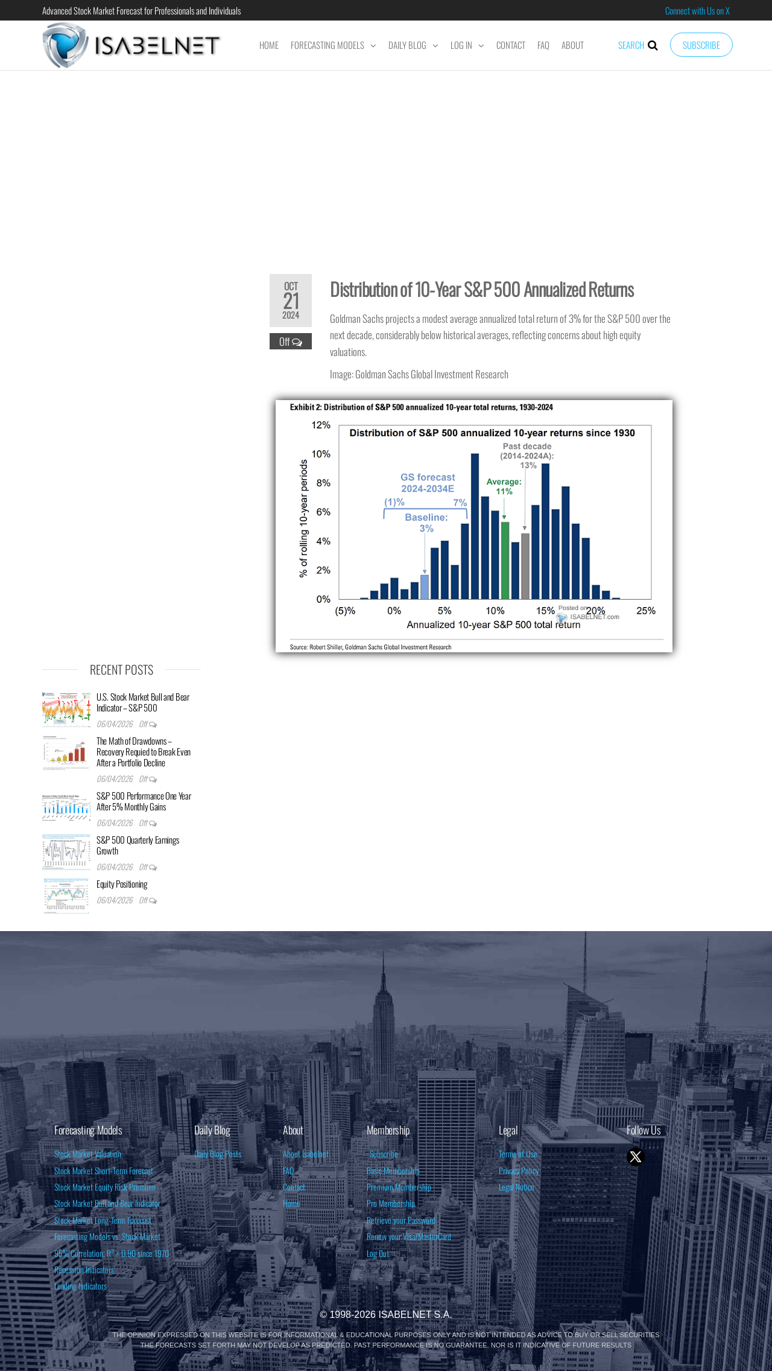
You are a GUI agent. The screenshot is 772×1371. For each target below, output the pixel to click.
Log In (461, 44)
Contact (510, 44)
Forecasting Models (327, 44)
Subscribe (701, 44)
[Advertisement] (386, 164)
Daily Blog (407, 44)
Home (269, 44)
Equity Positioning (122, 883)
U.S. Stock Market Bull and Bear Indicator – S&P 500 (142, 702)
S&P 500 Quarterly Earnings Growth (137, 845)
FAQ (543, 44)
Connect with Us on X (697, 10)
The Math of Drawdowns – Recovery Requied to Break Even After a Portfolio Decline (143, 751)
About (573, 44)
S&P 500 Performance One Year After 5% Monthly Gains (143, 801)
